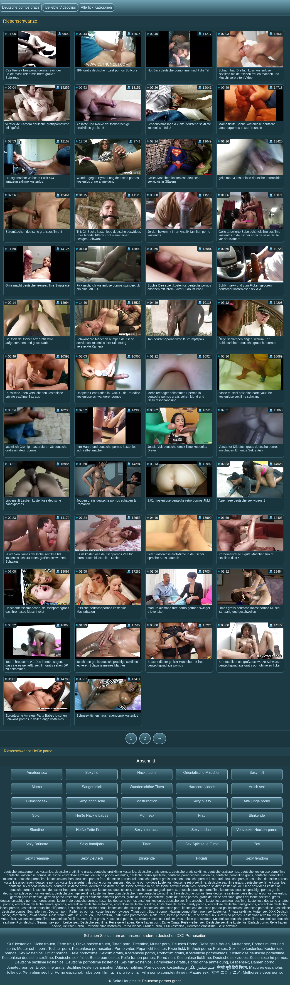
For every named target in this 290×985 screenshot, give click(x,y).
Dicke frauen (44, 944)
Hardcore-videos (202, 787)
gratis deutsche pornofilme (145, 897)
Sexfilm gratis (111, 953)
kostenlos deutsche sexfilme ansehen (178, 900)
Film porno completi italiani (164, 972)
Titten (146, 844)
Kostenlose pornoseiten (92, 948)
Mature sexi (199, 972)
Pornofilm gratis (170, 953)
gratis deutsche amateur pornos (102, 897)
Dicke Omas (170, 922)
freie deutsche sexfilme (222, 893)
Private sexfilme (240, 911)
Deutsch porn (58, 911)
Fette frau (65, 944)
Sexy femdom (257, 858)
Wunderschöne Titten (147, 787)
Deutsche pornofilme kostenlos (92, 962)
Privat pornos (38, 915)
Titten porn (139, 911)
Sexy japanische (92, 801)
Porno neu (165, 958)
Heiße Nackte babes (91, 815)
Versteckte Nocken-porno (256, 830)
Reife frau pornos (81, 911)
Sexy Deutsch (92, 858)
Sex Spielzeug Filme (201, 844)
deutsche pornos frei (121, 879)
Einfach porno (258, 922)
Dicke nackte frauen (93, 944)
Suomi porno (158, 911)
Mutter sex (260, 911)
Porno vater (124, 948)
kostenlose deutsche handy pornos (181, 904)
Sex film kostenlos (136, 962)
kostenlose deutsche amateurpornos (40, 904)
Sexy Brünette (36, 844)
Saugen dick (92, 787)
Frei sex (170, 919)
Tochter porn (59, 948)
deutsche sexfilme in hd (137, 886)
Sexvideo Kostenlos (148, 919)
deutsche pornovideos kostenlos (149, 882)
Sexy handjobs (92, 844)
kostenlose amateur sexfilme (226, 900)
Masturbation (146, 801)
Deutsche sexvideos (230, 958)
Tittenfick (140, 944)
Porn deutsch (25, 922)
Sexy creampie (37, 858)
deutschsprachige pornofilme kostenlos (206, 890)
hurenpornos (47, 900)
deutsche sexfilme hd (104, 886)
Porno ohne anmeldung (208, 962)
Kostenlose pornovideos (112, 911)
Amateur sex (37, 772)
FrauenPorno (152, 926)
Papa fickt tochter (151, 948)
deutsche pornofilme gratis (234, 875)
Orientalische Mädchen (202, 772)
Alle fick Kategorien (96, 7)
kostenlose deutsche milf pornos (43, 908)
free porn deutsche (121, 893)
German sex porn (49, 922)
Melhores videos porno (262, 972)
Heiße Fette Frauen (92, 830)
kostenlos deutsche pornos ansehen (124, 900)
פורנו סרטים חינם (125, 972)
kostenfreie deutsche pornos (77, 900)
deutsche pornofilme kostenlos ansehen (46, 879)
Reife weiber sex (193, 922)
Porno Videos (132, 926)
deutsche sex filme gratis (225, 882)
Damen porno (262, 962)
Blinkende (257, 815)
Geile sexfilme (227, 926)
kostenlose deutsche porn (162, 908)
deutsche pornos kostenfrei (203, 879)
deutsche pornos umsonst (106, 882)
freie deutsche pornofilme (154, 893)
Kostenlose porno (140, 953)
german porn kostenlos (26, 897)
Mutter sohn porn (31, 948)
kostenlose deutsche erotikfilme (90, 904)
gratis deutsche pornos (182, 897)
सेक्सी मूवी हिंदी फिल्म (232, 967)
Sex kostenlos (31, 953)
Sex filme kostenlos (245, 948)
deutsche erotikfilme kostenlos (115, 871)
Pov (257, 844)
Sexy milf (256, 772)
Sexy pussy (201, 801)
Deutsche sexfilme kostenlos (226, 922)
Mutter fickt (8, 919)
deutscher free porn (62, 890)
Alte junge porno (256, 801)
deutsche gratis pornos (154, 871)
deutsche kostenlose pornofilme (263, 871)
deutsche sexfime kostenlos (216, 886)
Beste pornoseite (179, 915)
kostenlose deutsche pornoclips (204, 908)
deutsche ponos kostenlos (109, 875)
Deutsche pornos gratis (20, 7)
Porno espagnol (68, 972)
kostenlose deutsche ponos (87, 908)
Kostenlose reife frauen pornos (265, 915)
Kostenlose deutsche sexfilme (27, 958)
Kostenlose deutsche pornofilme (235, 919)
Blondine (37, 830)
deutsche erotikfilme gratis (73, 871)
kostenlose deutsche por (125, 908)
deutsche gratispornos (223, 871)
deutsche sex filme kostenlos (265, 882)
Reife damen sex (204, 915)
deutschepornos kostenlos (28, 890)
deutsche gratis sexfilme (189, 871)
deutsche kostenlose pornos (26, 875)
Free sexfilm (103, 915)
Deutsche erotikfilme (201, 926)
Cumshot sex (36, 801)
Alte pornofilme (129, 967)
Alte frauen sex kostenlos (209, 911)
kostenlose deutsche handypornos (232, 904)
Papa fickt (176, 948)
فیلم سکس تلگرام (199, 967)
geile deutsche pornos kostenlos (263, 893)
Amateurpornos (20, 967)
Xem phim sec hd (37, 972)
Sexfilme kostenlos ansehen (90, 967)
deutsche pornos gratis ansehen (160, 879)
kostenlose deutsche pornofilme (250, 908)
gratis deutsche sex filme (216, 897)
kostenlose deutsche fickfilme (134, 904)
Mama (37, 787)
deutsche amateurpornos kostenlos (28, 871)
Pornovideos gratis (170, 962)
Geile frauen (57, 915)
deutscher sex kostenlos (95, 890)
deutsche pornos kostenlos (243, 879)
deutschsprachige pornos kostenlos (28, 893)
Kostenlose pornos (119, 919)
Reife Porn (157, 915)
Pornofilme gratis (93, 919)
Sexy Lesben (201, 830)
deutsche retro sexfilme (189, 882)
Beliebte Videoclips (60, 7)
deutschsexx (122, 890)
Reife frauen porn (148, 922)
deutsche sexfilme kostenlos (176, 886)
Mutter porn (160, 944)
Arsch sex (257, 787)
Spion (37, 815)
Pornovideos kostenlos (163, 967)
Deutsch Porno (73, 926)
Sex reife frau (37, 911)
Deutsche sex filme (93, 922)
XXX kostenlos (174, 926)
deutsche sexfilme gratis (71, 886)
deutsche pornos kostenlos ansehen (60, 882)
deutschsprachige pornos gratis (257, 890)
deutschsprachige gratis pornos (155, 890)
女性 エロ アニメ (226, 972)
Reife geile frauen (121, 922)
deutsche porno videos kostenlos (191, 875)
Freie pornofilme (84, 953)
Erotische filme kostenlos (103, 926)
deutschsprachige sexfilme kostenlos (80, 893)
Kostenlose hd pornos (268, 958)
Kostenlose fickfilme (65, 919)
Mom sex (147, 815)
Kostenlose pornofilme (33, 919)
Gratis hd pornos (230, 915)
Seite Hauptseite (127, 981)
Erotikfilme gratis (50, 967)
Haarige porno (180, 911)
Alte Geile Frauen (80, 915)
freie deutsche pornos (189, 893)
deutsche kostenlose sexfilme (69, 875)
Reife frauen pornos (138, 958)
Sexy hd (91, 772)
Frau (202, 815)
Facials (202, 858)
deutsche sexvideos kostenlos (259, 886)
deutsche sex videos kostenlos (30, 886)
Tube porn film (96, 972)
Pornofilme (19, 915)
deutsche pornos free (90, 879)
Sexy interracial (146, 830)
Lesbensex (71, 922)
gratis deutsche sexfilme (253, 897)
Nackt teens (146, 772)
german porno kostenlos (61, 897)
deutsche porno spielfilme (148, 875)
